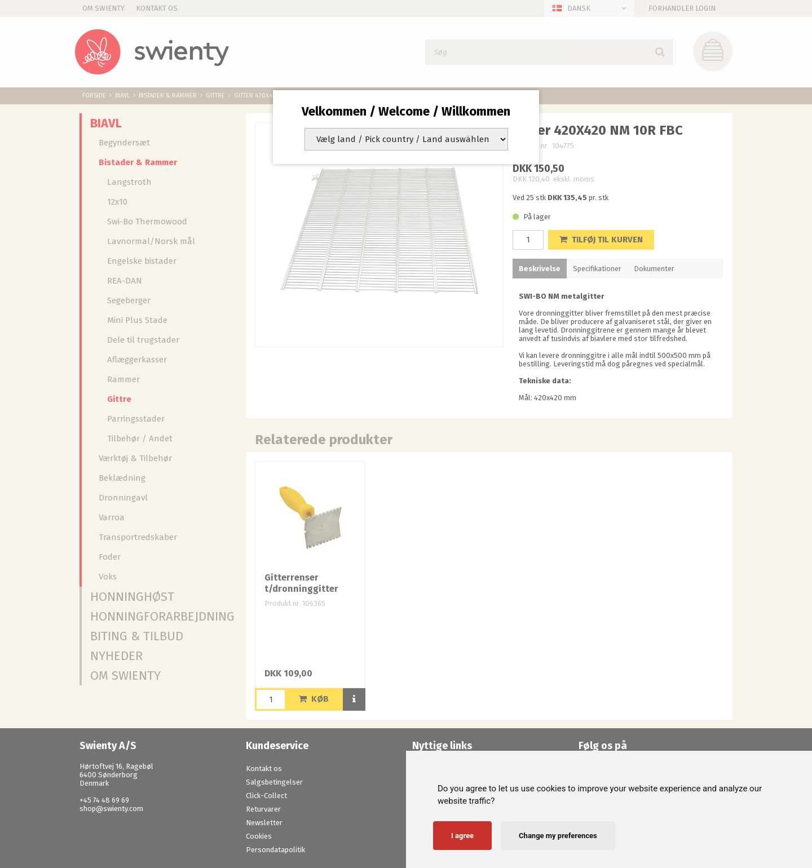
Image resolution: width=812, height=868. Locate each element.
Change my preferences (558, 835)
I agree (462, 835)
